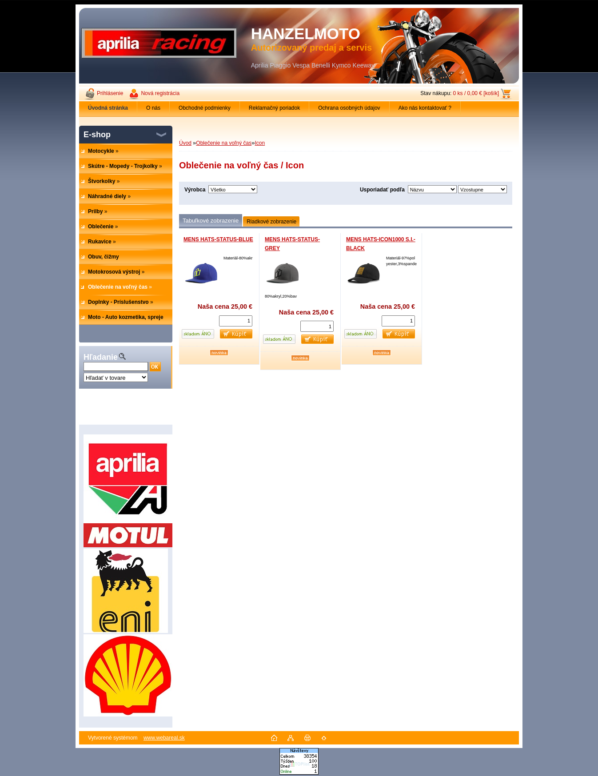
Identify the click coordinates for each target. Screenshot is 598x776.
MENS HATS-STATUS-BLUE (218, 239)
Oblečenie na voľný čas (223, 143)
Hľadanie (101, 357)
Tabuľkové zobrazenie (211, 220)
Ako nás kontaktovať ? (425, 108)
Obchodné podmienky (205, 108)
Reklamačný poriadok (274, 108)
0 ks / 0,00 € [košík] (476, 93)
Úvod (185, 143)
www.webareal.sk (164, 738)
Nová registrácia (160, 93)
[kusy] (235, 320)
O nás (153, 108)
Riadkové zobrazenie (271, 222)
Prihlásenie (110, 93)
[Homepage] (108, 108)
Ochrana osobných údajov (349, 108)
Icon (260, 143)
